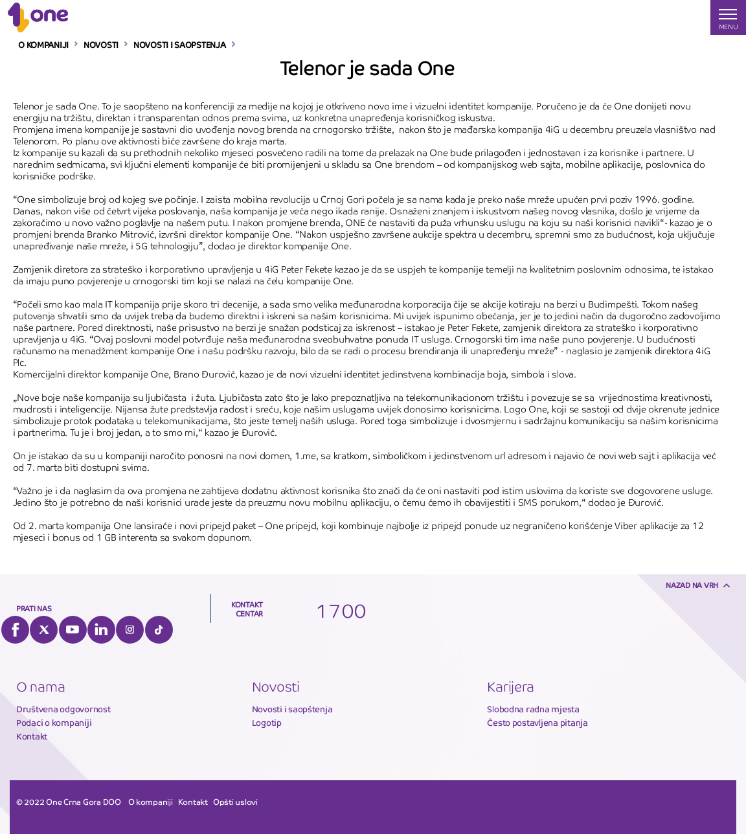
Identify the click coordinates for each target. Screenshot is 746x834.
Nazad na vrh (692, 585)
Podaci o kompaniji (53, 722)
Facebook (15, 630)
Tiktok (159, 630)
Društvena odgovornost (63, 709)
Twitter (44, 630)
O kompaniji (150, 802)
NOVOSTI (101, 45)
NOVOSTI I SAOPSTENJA (179, 45)
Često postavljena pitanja (537, 722)
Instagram (130, 630)
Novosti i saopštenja (292, 709)
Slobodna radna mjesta (533, 709)
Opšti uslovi (235, 802)
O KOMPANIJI (43, 45)
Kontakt (31, 736)
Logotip (267, 722)
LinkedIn (101, 630)
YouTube (73, 630)
